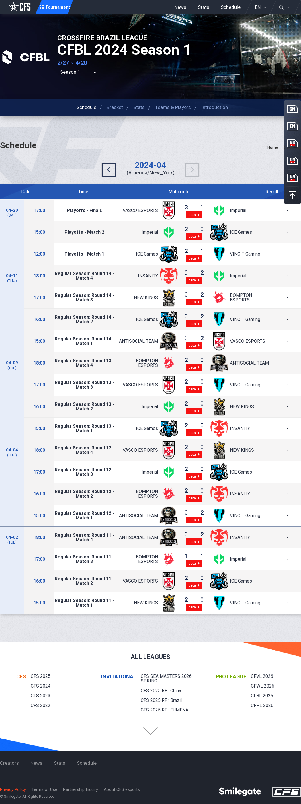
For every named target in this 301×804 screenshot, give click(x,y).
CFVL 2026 (262, 676)
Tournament (57, 7)
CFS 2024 (40, 686)
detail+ (194, 215)
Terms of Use (44, 789)
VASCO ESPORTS (140, 210)
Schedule (231, 7)
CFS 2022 (40, 705)
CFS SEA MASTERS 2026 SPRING (166, 678)
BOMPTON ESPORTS (241, 297)
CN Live (292, 160)
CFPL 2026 (262, 705)
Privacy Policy (13, 789)
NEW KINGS (146, 297)
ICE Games (241, 232)
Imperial (238, 210)
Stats (203, 7)
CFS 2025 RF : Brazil (161, 700)
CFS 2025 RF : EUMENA (164, 710)
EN (258, 7)
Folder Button (150, 731)
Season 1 (70, 72)
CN (292, 109)
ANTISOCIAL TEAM (138, 341)
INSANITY (148, 276)
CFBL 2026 (262, 695)
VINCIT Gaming (245, 254)
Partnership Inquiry (80, 789)
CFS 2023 (40, 695)
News (180, 7)
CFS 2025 (40, 676)
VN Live (292, 177)
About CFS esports (122, 789)
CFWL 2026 (262, 686)
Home (272, 147)
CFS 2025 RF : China (161, 690)
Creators (9, 763)
